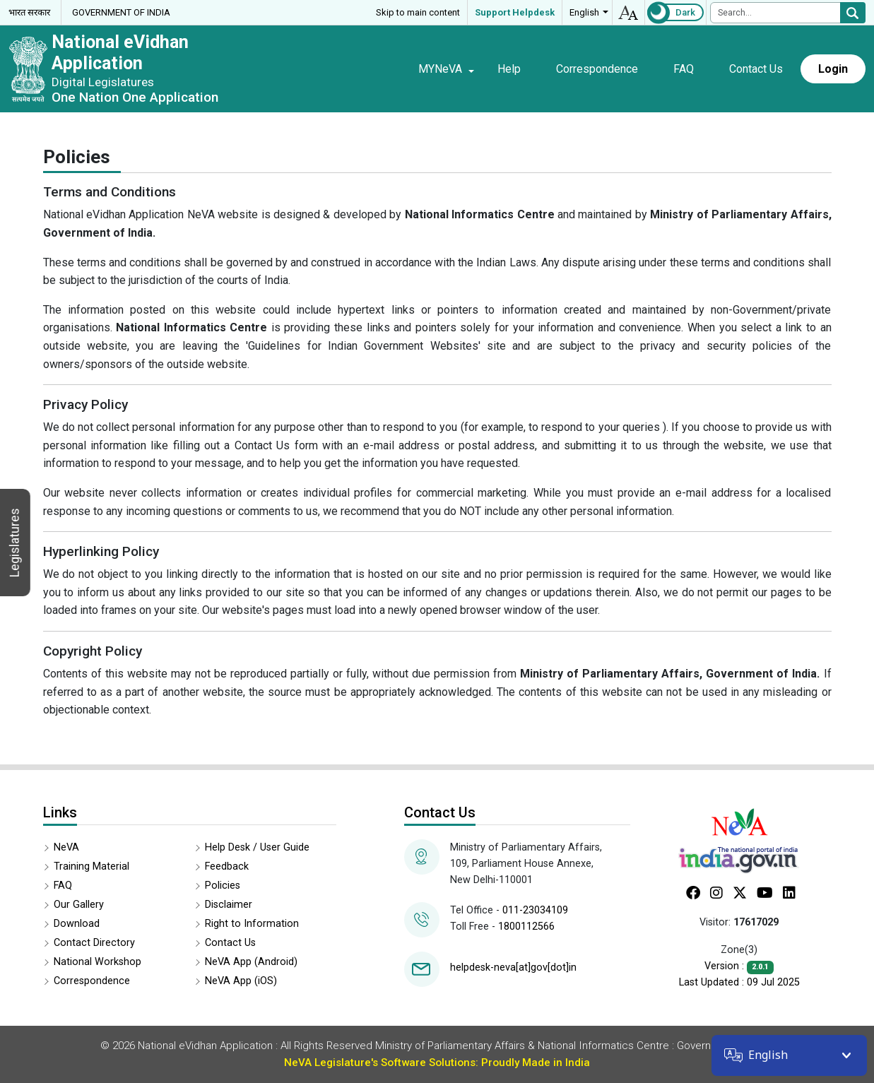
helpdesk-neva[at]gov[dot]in (513, 967)
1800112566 (526, 927)
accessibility (628, 12)
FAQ (683, 69)
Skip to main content (418, 12)
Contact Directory (94, 943)
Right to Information (252, 924)
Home (379, 68)
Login (833, 69)
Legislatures (14, 542)
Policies (222, 886)
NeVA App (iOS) (241, 981)
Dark (685, 12)
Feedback (227, 866)
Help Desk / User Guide (257, 847)
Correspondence (597, 69)
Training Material (91, 866)
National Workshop (97, 962)
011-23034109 (535, 910)
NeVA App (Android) (251, 962)
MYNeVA (440, 69)
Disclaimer (228, 905)
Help (509, 69)
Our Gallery (79, 905)
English (584, 12)
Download (77, 924)
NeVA (66, 847)
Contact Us (756, 69)
